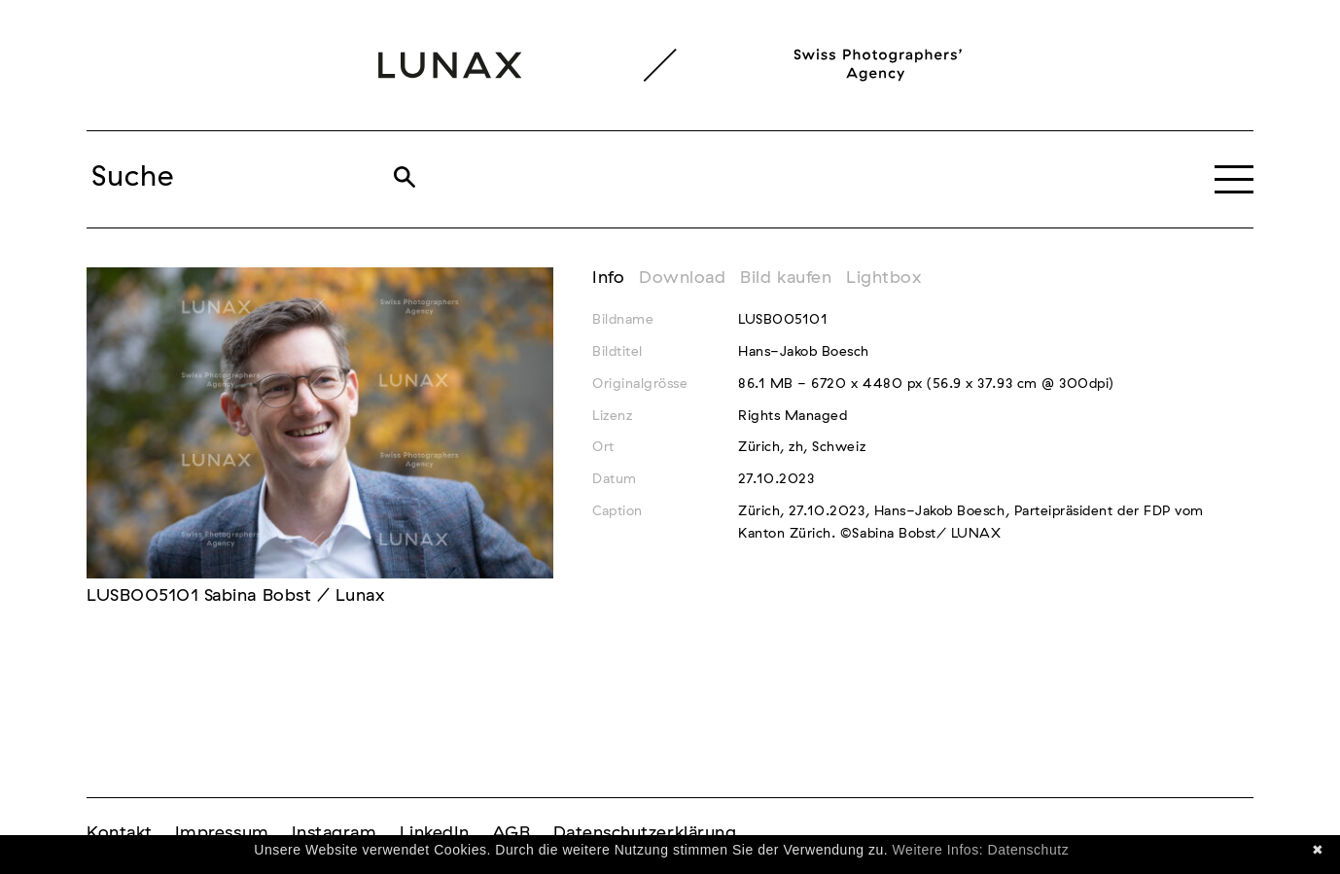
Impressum (222, 833)
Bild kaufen (785, 278)
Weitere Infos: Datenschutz (981, 849)
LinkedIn (435, 833)
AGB (511, 833)
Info (608, 278)
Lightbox (883, 278)
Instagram (334, 833)
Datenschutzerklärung (645, 833)
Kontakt (120, 833)
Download (682, 278)
